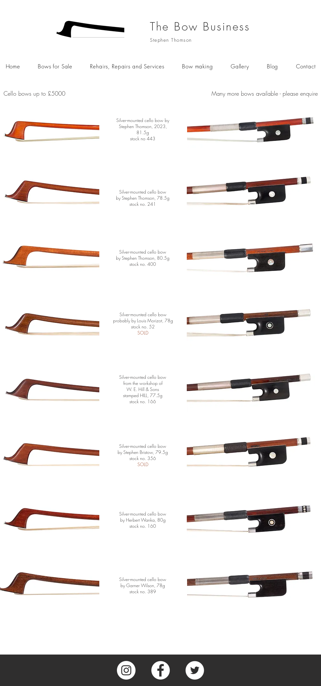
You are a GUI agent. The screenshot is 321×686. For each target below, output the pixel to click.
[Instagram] (126, 670)
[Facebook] (160, 670)
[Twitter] (194, 670)
